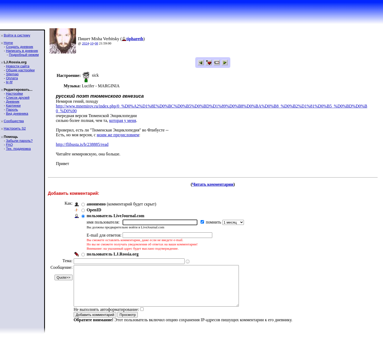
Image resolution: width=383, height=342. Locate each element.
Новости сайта (17, 66)
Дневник (12, 102)
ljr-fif (9, 82)
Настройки (14, 94)
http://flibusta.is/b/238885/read (82, 144)
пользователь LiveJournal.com (115, 215)
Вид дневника (17, 114)
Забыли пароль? (19, 141)
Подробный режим (24, 55)
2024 (85, 43)
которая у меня (122, 120)
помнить (214, 222)
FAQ (9, 145)
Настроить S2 (15, 128)
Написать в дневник (22, 51)
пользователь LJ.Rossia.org (113, 254)
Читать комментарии (212, 184)
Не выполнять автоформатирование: (106, 317)
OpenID (94, 210)
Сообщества (14, 121)
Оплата (12, 78)
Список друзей (17, 98)
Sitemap (12, 74)
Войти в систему (17, 35)
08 (96, 43)
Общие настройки (20, 70)
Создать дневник (19, 47)
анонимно (96, 204)
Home (8, 43)
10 (92, 43)
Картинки (13, 106)
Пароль (12, 110)
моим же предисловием (118, 135)
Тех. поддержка (18, 149)
